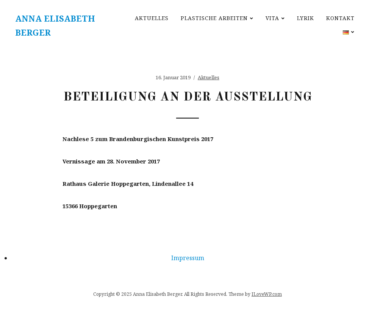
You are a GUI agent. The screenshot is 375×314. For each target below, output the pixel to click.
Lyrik (305, 18)
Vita (272, 18)
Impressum (187, 258)
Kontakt (340, 18)
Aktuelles (152, 18)
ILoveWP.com (267, 294)
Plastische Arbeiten (214, 18)
